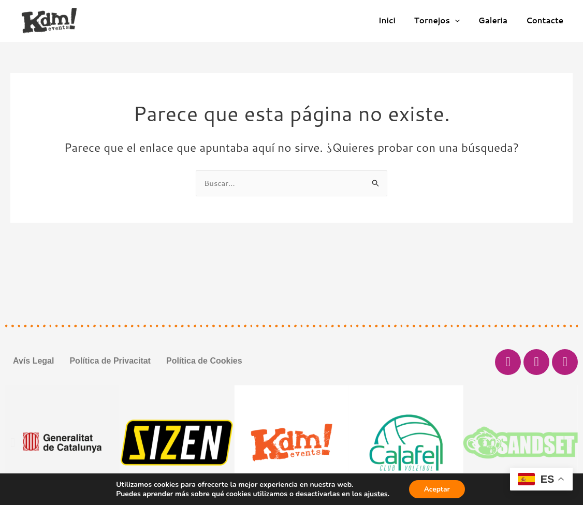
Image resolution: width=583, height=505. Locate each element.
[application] (463, 20)
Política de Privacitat (110, 360)
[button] (12, 442)
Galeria (497, 20)
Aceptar (437, 489)
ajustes (375, 493)
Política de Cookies (204, 360)
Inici (397, 20)
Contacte (546, 20)
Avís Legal (33, 360)
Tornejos (444, 20)
